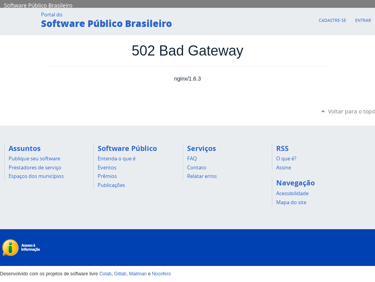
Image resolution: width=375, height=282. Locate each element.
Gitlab (120, 274)
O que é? (286, 158)
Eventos (107, 167)
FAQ (192, 158)
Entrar (363, 20)
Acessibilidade (292, 193)
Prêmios (107, 176)
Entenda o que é (117, 158)
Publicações (111, 185)
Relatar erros (202, 176)
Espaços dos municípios (36, 176)
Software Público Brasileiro (38, 5)
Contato (196, 167)
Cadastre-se (332, 20)
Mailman (137, 274)
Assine (283, 167)
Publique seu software (34, 158)
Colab (105, 274)
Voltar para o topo (351, 111)
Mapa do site (291, 202)
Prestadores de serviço (35, 167)
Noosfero (161, 274)
